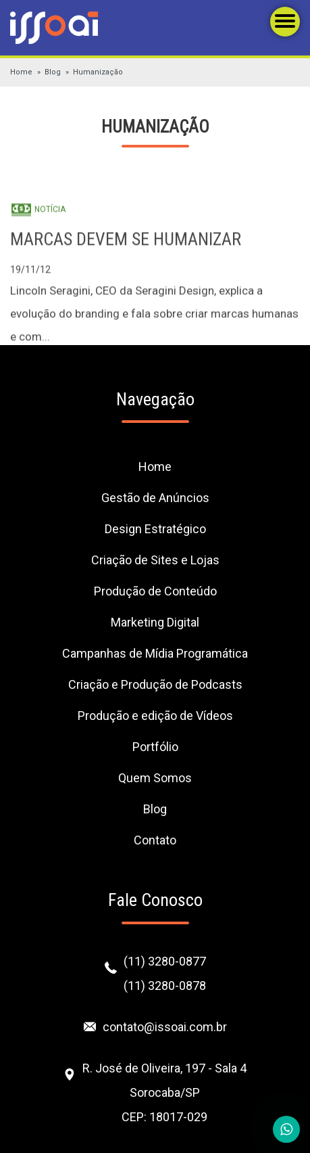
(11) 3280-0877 (165, 961)
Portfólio (155, 747)
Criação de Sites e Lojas (155, 560)
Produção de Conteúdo (155, 591)
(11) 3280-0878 (165, 985)
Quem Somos (155, 778)
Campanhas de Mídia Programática (155, 653)
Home (21, 72)
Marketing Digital (155, 622)
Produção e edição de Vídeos (155, 715)
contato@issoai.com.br (165, 1027)
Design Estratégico (155, 529)
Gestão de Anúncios (155, 498)
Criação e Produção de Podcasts (155, 684)
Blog (53, 72)
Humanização (98, 72)
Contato (155, 840)
